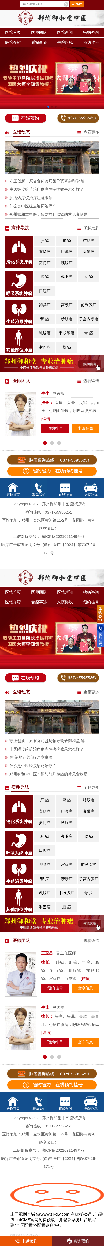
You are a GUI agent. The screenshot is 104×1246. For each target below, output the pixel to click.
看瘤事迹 (39, 42)
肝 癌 (46, 239)
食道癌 (89, 251)
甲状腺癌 (66, 333)
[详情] (46, 419)
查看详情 (88, 381)
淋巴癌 (45, 347)
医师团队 (39, 32)
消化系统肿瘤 (19, 261)
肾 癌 (44, 319)
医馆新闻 (65, 32)
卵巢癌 (45, 303)
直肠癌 (45, 251)
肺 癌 (46, 275)
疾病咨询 (91, 32)
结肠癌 (89, 240)
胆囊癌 (67, 251)
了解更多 (88, 228)
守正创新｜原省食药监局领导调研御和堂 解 (47, 181)
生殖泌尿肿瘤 (19, 321)
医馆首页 (13, 32)
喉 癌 (88, 276)
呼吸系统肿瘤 (19, 293)
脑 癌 (66, 347)
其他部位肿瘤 (19, 350)
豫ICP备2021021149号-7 (63, 536)
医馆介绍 (13, 42)
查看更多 (88, 132)
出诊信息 (85, 428)
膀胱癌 (67, 319)
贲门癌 (45, 263)
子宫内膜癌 (88, 319)
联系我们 (39, 495)
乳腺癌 (45, 331)
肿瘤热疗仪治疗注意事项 (30, 198)
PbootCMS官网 (24, 1219)
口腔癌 (45, 291)
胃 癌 (66, 240)
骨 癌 (88, 333)
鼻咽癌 (67, 276)
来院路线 (65, 42)
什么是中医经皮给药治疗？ (32, 206)
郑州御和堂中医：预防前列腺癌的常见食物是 (48, 214)
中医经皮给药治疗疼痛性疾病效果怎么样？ (46, 189)
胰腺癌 (67, 261)
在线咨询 (65, 495)
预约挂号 (91, 42)
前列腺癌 (88, 305)
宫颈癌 (67, 305)
